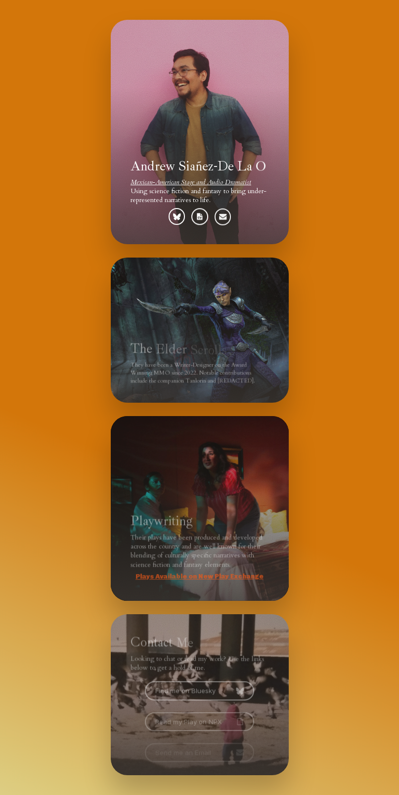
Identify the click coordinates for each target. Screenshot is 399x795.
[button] (176, 216)
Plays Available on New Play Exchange (198, 576)
